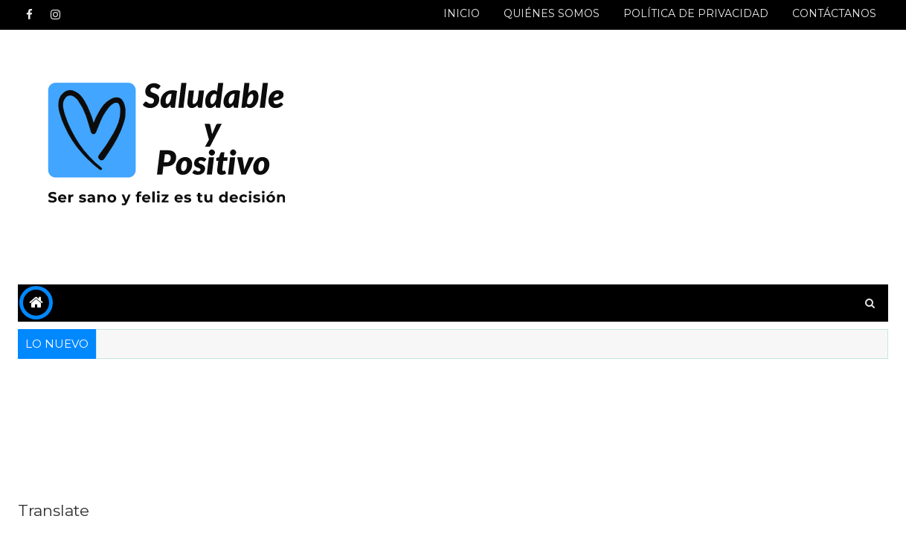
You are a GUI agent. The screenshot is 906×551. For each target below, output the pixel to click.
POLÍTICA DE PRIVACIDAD (695, 13)
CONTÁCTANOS (834, 13)
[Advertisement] (616, 158)
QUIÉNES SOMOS (552, 13)
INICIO (461, 13)
